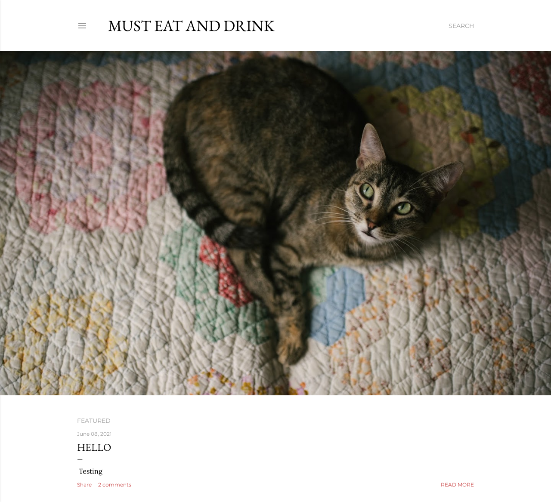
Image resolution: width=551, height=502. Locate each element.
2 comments (114, 484)
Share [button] (84, 484)
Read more (457, 484)
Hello (94, 447)
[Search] (461, 25)
